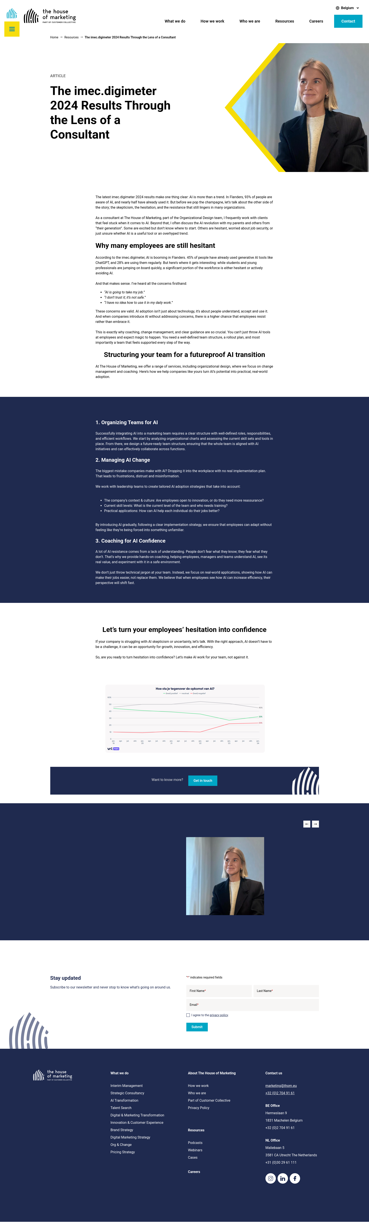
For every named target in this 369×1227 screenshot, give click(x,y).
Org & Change (121, 1145)
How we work (212, 21)
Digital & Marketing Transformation (137, 1115)
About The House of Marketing (212, 1073)
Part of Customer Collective (209, 1100)
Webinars (195, 1150)
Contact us (273, 1073)
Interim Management (127, 1086)
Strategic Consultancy (127, 1093)
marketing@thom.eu (281, 1086)
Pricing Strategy (123, 1152)
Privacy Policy (199, 1108)
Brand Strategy (122, 1130)
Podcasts (195, 1143)
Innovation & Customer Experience (137, 1123)
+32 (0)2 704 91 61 (280, 1093)
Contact (348, 21)
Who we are (249, 21)
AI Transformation (124, 1100)
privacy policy (219, 1015)
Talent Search (121, 1108)
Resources (284, 21)
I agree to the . (210, 1015)
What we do (175, 21)
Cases (193, 1157)
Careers (316, 21)
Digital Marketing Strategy (130, 1137)
